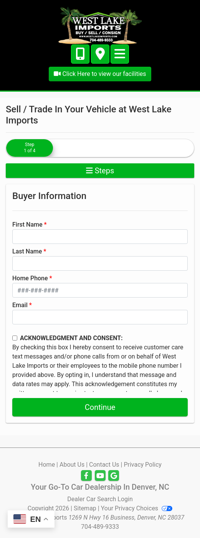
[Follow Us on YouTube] (100, 476)
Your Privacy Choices (136, 508)
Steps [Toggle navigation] (100, 170)
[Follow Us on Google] (113, 476)
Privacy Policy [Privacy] (143, 464)
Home (46, 464)
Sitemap (85, 508)
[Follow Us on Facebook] (86, 476)
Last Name (27, 251)
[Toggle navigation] (120, 54)
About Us (72, 464)
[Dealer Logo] (100, 24)
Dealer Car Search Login (100, 499)
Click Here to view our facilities (100, 73)
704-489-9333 (100, 526)
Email (20, 305)
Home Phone (30, 278)
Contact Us (104, 464)
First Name (27, 224)
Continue (100, 407)
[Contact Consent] (14, 338)
